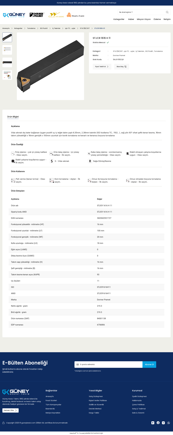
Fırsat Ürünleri (51, 400)
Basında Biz (50, 408)
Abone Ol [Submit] (149, 364)
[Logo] (14, 15)
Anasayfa (50, 396)
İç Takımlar (142, 51)
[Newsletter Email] (115, 364)
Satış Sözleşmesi (96, 396)
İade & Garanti (138, 413)
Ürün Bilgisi (13, 116)
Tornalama (163, 51)
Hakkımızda (137, 400)
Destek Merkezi (95, 408)
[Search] (144, 12)
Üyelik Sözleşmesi (139, 396)
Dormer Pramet (119, 55)
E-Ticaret (81, 433)
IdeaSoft (73, 433)
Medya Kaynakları (53, 413)
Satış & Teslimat (139, 408)
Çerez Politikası (138, 404)
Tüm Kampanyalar (53, 404)
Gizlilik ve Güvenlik (96, 404)
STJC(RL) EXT (118, 51)
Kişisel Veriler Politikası (98, 400)
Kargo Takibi (94, 413)
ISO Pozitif (153, 51)
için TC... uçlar (131, 51)
